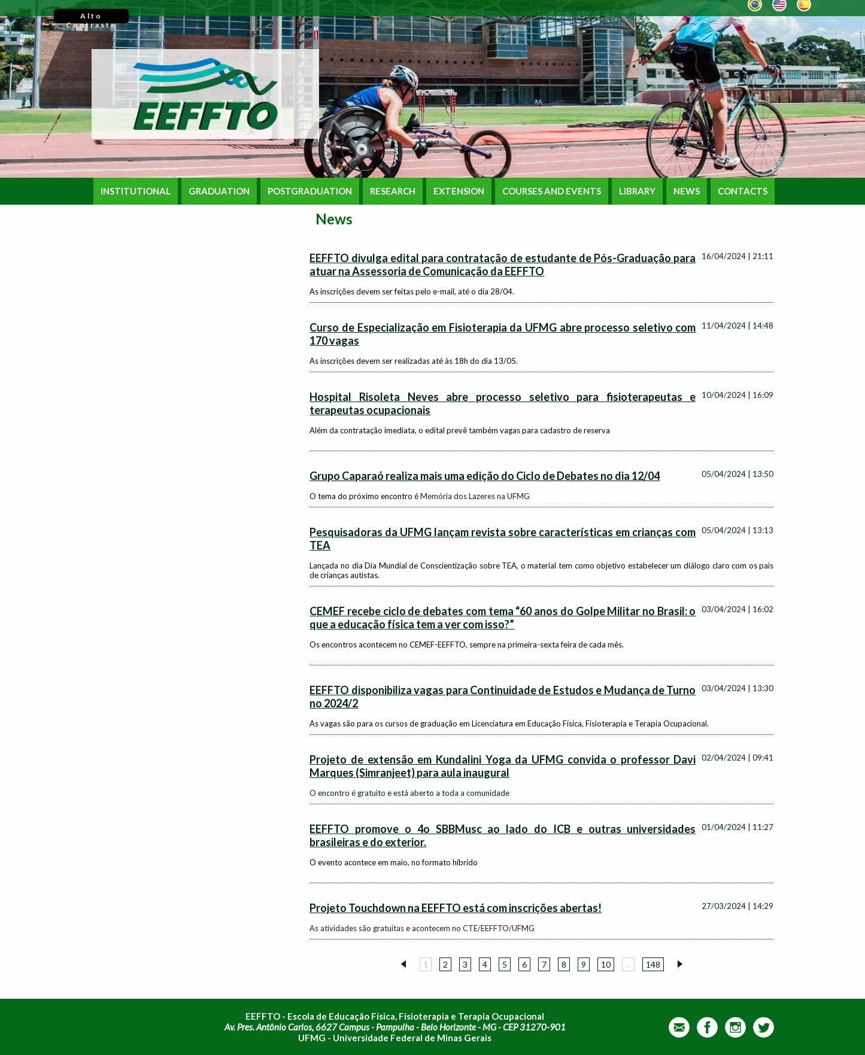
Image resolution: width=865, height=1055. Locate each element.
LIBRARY (637, 191)
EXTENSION (458, 191)
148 (653, 964)
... (628, 964)
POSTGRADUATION (310, 191)
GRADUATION (219, 191)
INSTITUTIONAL (136, 191)
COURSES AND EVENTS (551, 191)
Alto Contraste (91, 17)
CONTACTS (742, 191)
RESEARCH (392, 191)
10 (606, 964)
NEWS (686, 191)
